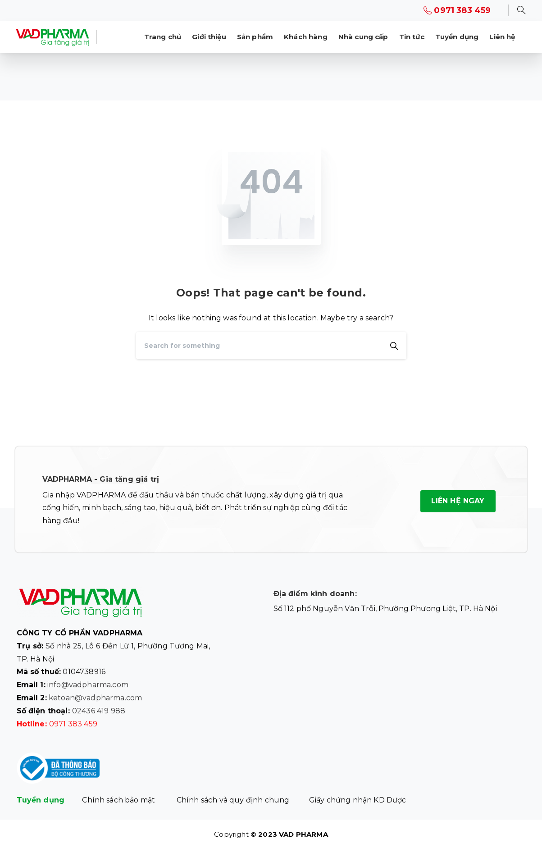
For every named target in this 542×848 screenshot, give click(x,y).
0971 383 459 (457, 10)
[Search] (259, 345)
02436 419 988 (98, 714)
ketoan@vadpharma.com (95, 701)
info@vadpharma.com (87, 688)
